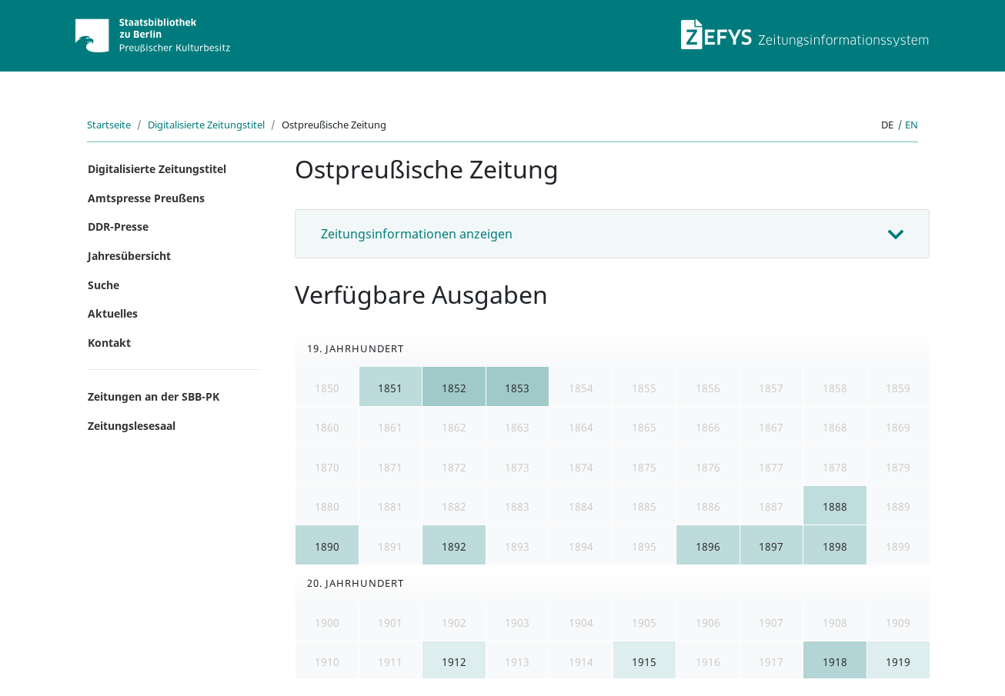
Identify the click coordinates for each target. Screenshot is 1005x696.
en (911, 125)
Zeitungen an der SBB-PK (153, 396)
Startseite (109, 125)
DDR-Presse (118, 226)
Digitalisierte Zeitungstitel (206, 125)
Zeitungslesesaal (131, 425)
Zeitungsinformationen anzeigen (417, 233)
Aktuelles (113, 313)
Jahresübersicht (129, 255)
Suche (103, 285)
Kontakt (109, 342)
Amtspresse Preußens (146, 198)
